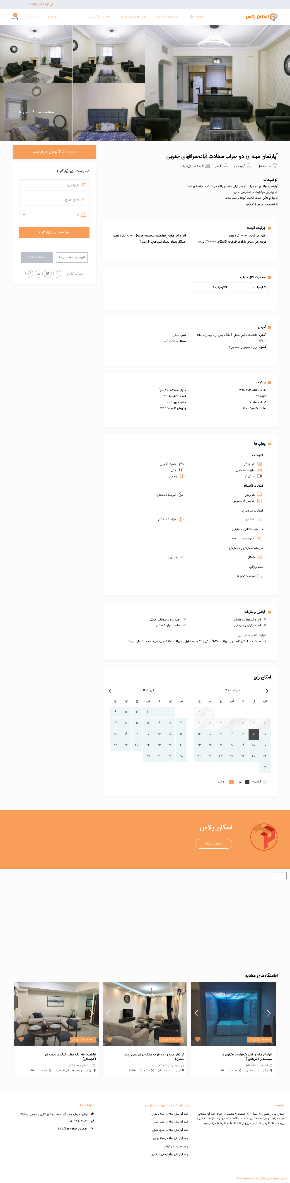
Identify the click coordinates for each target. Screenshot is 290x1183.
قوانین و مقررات (257, 612)
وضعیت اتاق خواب (255, 277)
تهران (176, 335)
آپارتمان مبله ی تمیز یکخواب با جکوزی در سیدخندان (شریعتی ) (246, 1057)
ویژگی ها (262, 444)
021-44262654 (79, 1121)
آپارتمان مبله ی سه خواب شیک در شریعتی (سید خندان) (154, 1057)
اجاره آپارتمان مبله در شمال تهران (170, 1113)
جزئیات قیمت (259, 228)
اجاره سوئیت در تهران (176, 1146)
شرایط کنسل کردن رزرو (252, 635)
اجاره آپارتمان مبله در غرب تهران (170, 1121)
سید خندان (252, 1070)
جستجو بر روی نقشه (133, 16)
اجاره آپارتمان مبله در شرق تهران (170, 1129)
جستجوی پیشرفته (167, 16)
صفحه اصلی (196, 16)
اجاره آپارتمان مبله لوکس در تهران (170, 1154)
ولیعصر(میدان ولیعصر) (69, 1070)
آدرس (264, 327)
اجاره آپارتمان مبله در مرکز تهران (171, 1138)
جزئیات (263, 382)
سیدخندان (164, 1070)
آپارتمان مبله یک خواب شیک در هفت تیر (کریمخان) (70, 1057)
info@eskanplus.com (73, 1128)
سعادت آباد (171, 341)
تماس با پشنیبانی (99, 16)
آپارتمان (239, 166)
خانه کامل (264, 166)
